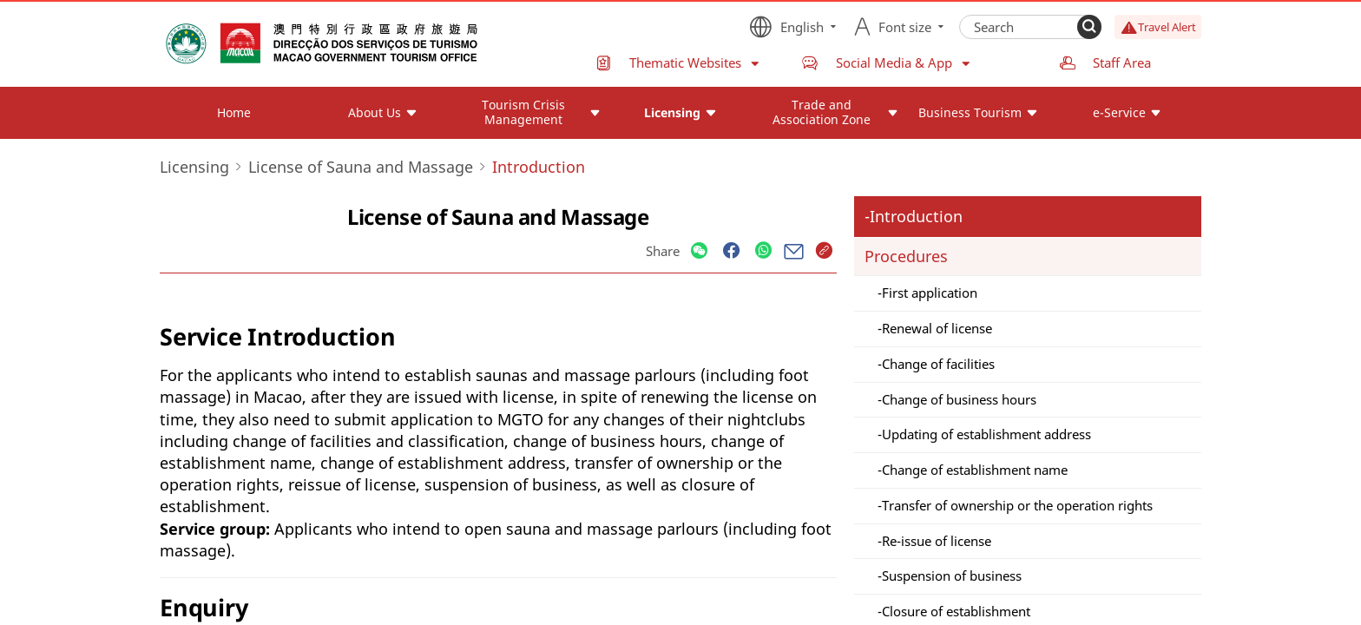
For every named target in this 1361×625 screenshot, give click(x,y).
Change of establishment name (975, 469)
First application (929, 292)
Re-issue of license (936, 540)
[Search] (1089, 27)
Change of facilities (938, 363)
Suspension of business (952, 575)
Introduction (916, 216)
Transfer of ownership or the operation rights (1017, 505)
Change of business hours (959, 399)
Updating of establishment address (986, 434)
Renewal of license (937, 328)
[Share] (699, 251)
